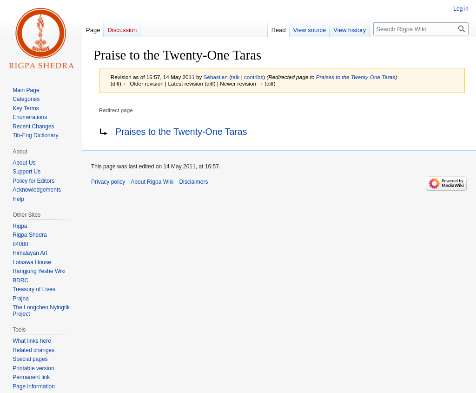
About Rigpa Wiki (152, 182)
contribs (253, 77)
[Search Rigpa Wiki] (421, 28)
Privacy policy (108, 182)
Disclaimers (193, 182)
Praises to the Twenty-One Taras (355, 77)
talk (235, 77)
